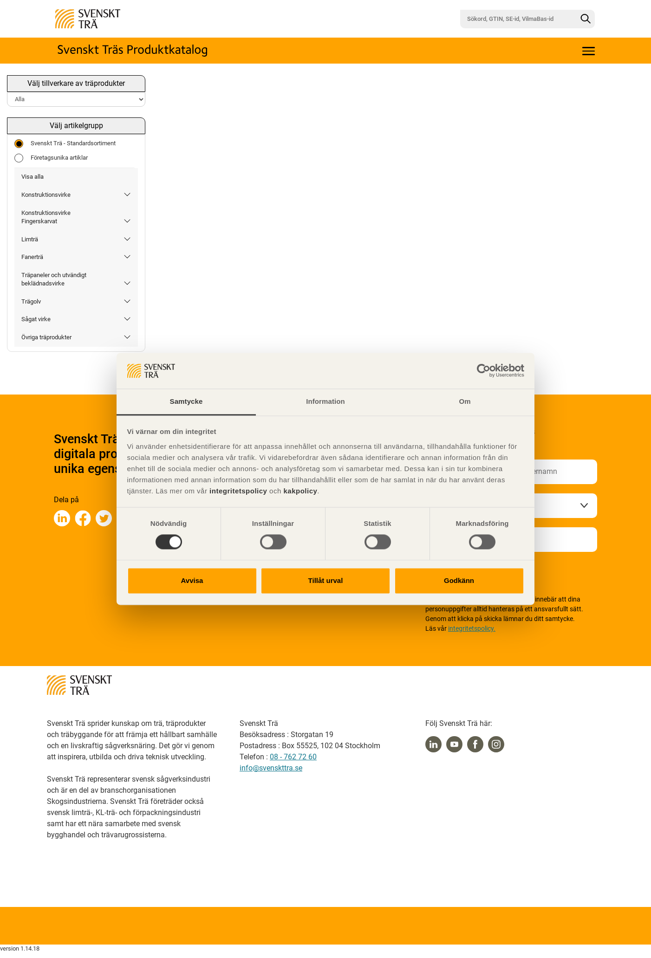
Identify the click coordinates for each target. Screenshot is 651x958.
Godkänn (459, 580)
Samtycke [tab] (186, 401)
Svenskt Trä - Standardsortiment (65, 143)
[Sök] (585, 19)
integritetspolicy (237, 491)
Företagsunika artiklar (51, 158)
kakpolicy (300, 491)
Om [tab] (464, 401)
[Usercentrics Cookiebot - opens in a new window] (483, 371)
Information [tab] (325, 401)
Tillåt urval (325, 580)
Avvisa (192, 580)
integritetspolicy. (471, 628)
